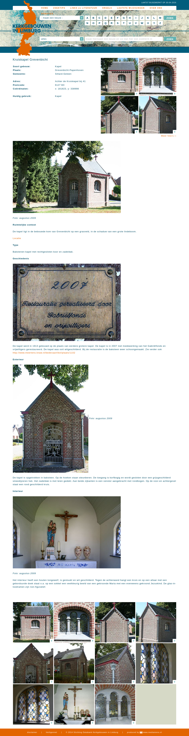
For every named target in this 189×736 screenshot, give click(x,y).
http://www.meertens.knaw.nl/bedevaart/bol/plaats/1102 (44, 352)
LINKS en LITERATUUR (83, 8)
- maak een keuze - (52, 18)
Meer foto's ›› (168, 136)
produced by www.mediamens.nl (144, 732)
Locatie (17, 238)
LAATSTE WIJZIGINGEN (131, 8)
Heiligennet (51, 732)
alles (44, 39)
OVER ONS (156, 8)
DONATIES (47, 14)
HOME (44, 8)
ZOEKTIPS (59, 8)
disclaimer (32, 732)
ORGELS (107, 8)
